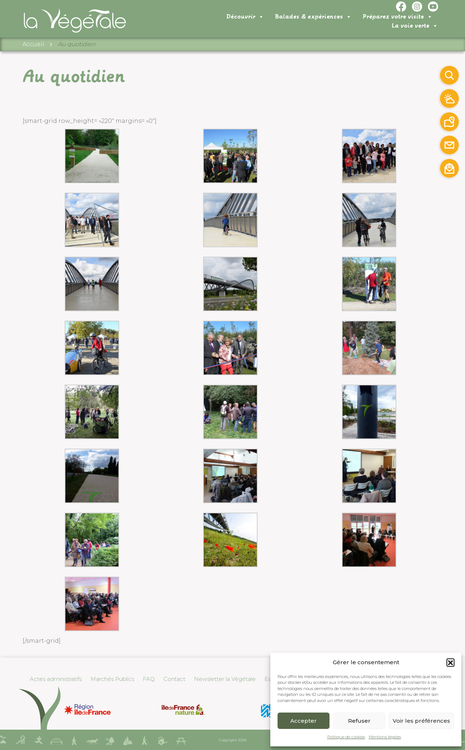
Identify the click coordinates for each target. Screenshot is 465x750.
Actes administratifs (56, 678)
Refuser (359, 720)
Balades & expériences (256, 25)
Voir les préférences (421, 720)
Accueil (33, 47)
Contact (174, 678)
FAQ (149, 678)
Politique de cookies (346, 736)
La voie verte (415, 25)
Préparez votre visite (340, 25)
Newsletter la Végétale (225, 678)
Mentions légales (385, 736)
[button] (450, 662)
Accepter (303, 720)
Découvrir (188, 25)
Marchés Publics (112, 678)
